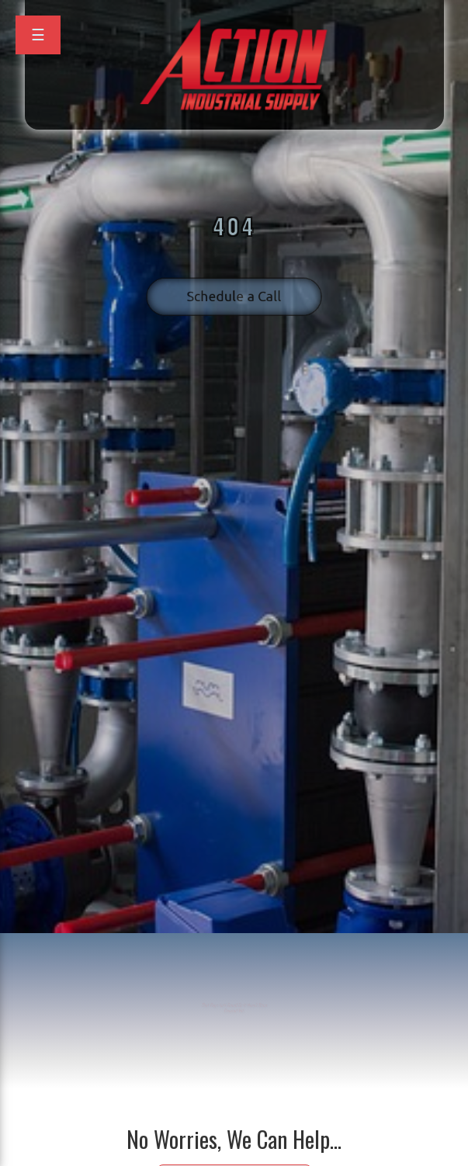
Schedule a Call (233, 286)
